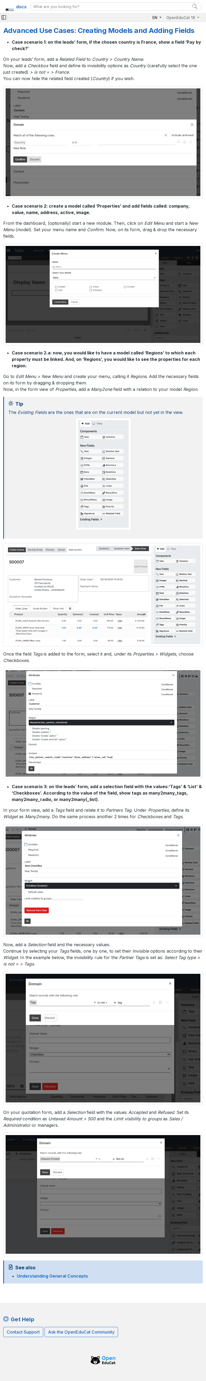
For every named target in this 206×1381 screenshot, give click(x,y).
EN (155, 17)
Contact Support (23, 1332)
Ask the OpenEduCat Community (81, 1332)
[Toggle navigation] (4, 17)
